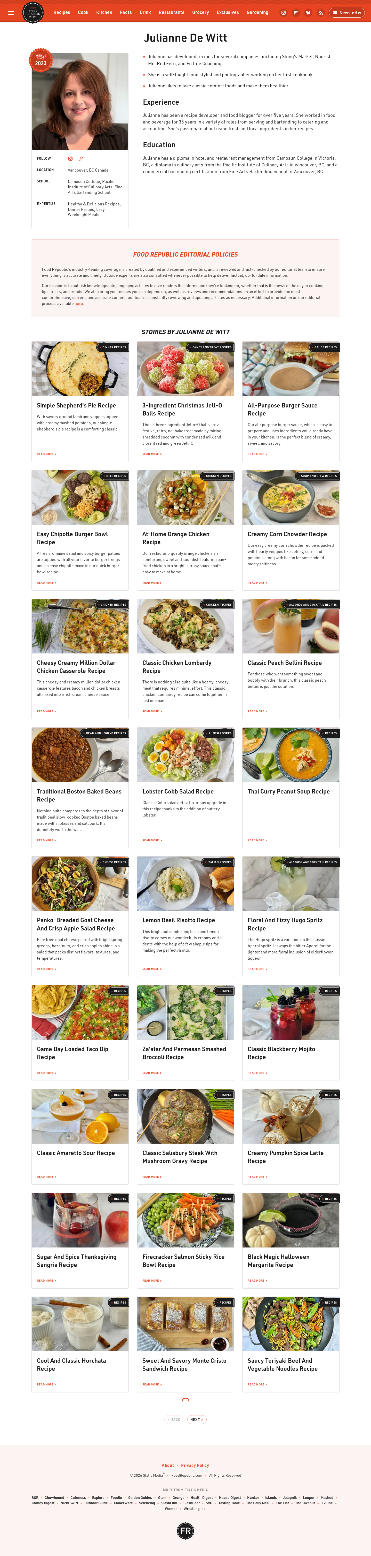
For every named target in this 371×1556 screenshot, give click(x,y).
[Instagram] (283, 13)
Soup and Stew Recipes (319, 476)
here (79, 303)
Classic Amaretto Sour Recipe (76, 1153)
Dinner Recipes (114, 347)
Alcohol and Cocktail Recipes (313, 604)
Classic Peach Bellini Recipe (285, 662)
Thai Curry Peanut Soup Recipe (289, 791)
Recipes (61, 12)
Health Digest (202, 1498)
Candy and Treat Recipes (212, 347)
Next (195, 1420)
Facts (126, 12)
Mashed (327, 1498)
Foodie (116, 1498)
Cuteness (78, 1498)
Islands (271, 1498)
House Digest (230, 1498)
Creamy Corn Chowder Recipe (287, 534)
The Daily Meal (258, 1503)
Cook (83, 12)
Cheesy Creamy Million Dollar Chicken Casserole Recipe (76, 666)
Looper (308, 1498)
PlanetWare (123, 1503)
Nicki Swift (69, 1503)
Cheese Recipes (114, 862)
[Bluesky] (308, 13)
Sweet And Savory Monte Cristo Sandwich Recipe (184, 1364)
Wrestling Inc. (195, 1509)
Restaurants (171, 12)
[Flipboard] (296, 13)
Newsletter (347, 12)
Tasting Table (229, 1503)
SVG (209, 1503)
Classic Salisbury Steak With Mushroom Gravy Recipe (179, 1157)
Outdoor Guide (96, 1503)
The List (282, 1503)
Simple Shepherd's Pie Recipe (76, 405)
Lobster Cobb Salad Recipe (178, 791)
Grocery (200, 12)
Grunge (178, 1498)
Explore (98, 1498)
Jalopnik (290, 1498)
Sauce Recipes (326, 347)
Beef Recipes (116, 476)
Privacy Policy (195, 1465)
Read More (45, 454)
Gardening (257, 12)
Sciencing (147, 1503)
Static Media (153, 1475)
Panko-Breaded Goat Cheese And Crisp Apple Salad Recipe (76, 924)
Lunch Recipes (220, 733)
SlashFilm (169, 1503)
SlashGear (191, 1503)
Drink (145, 12)
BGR (34, 1498)
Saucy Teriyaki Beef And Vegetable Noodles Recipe (283, 1364)
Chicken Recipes (218, 476)
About (168, 1465)
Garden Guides (140, 1498)
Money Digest (43, 1503)
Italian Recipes (219, 862)
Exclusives (228, 12)
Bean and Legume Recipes (106, 733)
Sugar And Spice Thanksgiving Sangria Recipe (77, 1260)
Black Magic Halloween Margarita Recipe (279, 1260)
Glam (162, 1498)
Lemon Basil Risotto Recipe (178, 920)
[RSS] (321, 13)
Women (171, 1509)
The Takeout (305, 1503)
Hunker (253, 1498)
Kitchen (104, 12)
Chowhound (54, 1498)
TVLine (327, 1503)
